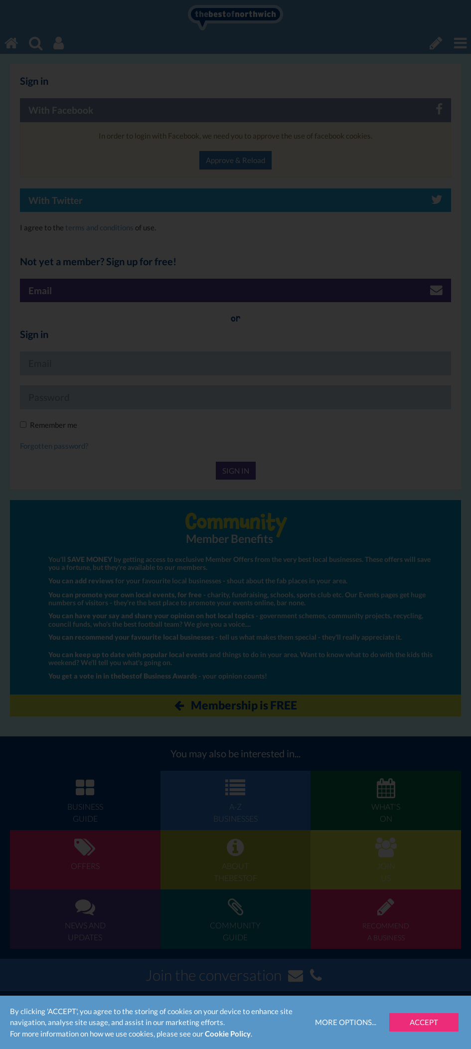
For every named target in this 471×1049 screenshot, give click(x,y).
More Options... (345, 1022)
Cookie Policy (228, 1033)
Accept (424, 1022)
